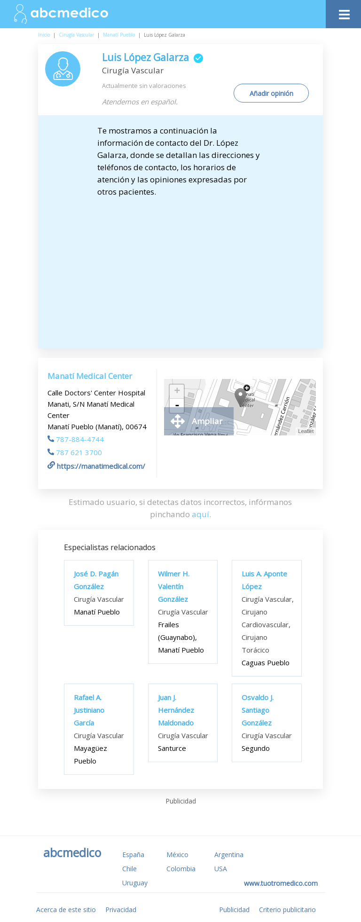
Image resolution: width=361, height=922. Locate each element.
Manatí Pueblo (119, 35)
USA (220, 868)
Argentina (228, 854)
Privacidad (120, 909)
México (177, 854)
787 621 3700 (74, 452)
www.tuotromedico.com (281, 883)
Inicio (44, 35)
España (133, 854)
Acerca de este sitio (66, 909)
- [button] (177, 406)
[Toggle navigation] (343, 12)
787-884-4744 (75, 439)
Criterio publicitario (287, 909)
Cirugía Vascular (76, 35)
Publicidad (234, 909)
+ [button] (177, 392)
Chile (129, 868)
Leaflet (306, 431)
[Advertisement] (188, 268)
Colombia (181, 868)
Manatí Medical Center (89, 375)
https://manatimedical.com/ (96, 466)
